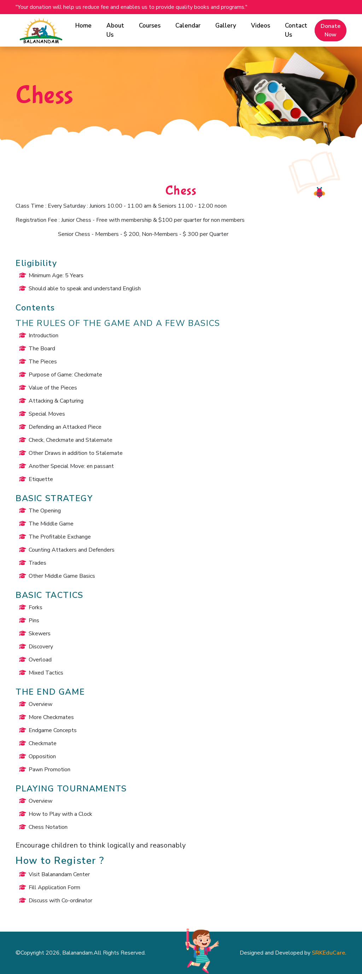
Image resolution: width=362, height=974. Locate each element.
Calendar (187, 26)
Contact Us (296, 30)
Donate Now (330, 30)
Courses (149, 26)
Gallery (225, 26)
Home (83, 26)
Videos (260, 26)
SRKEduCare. (329, 953)
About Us (115, 30)
